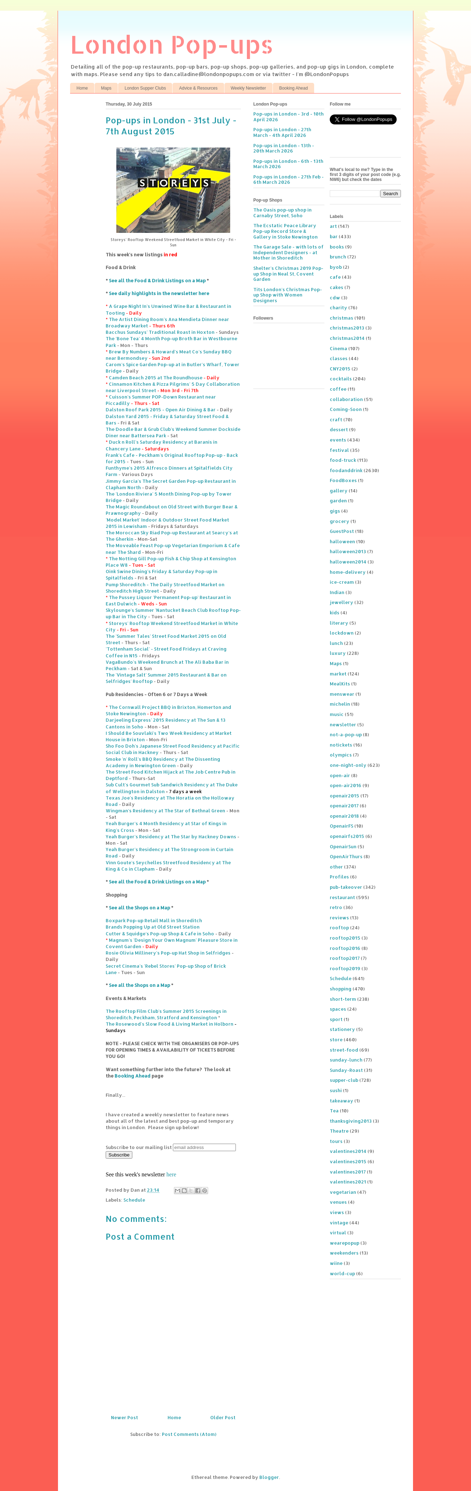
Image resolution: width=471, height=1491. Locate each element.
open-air (340, 775)
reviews (339, 917)
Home (82, 88)
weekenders (344, 1253)
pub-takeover (346, 887)
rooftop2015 (345, 938)
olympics (341, 755)
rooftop (339, 927)
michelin (340, 704)
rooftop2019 (345, 968)
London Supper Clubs (145, 88)
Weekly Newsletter (248, 88)
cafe (335, 277)
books (337, 247)
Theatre (339, 1131)
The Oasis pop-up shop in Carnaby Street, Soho (282, 212)
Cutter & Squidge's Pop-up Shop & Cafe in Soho (160, 933)
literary (339, 623)
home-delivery (348, 572)
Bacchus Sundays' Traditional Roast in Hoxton (160, 332)
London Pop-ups (172, 44)
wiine (336, 1263)
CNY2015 (340, 369)
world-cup (342, 1273)
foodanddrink (346, 470)
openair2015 (344, 795)
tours (336, 1141)
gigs (335, 511)
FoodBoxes (343, 480)
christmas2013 (347, 328)
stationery (342, 1029)
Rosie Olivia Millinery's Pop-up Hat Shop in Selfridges (168, 953)
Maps (106, 88)
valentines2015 (348, 1161)
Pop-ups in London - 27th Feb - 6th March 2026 (288, 179)
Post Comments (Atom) (189, 1434)
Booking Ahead (293, 88)
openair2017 (344, 805)
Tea (334, 1110)
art (333, 226)
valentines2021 (348, 1182)
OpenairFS (341, 826)
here (171, 1174)
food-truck (343, 460)
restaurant (342, 897)
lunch (336, 643)
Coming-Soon (346, 409)
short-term (343, 999)
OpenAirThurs (346, 856)
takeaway (341, 1100)
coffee (338, 389)
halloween (342, 541)
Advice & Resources (198, 88)
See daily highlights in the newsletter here (159, 293)
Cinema (338, 348)
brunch (338, 257)
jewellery (341, 602)
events (338, 440)
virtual (338, 1232)
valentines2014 (348, 1151)
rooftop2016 (345, 948)
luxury (338, 653)
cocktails (341, 378)
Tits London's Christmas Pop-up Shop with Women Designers (287, 295)
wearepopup (344, 1243)
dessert (339, 429)
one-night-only (348, 765)
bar (334, 236)
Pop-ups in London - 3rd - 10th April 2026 (288, 116)
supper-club (344, 1080)
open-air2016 (345, 785)
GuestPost (342, 531)
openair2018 (344, 816)
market (338, 674)
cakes (336, 287)
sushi (336, 1090)
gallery (339, 490)
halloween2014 (348, 562)
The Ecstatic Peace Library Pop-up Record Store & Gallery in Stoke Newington (285, 231)
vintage (339, 1222)
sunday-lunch (346, 1060)
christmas (341, 318)
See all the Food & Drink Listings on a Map (157, 280)
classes (339, 358)
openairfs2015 (347, 836)
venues (338, 1202)
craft (336, 419)
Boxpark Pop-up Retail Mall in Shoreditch (154, 920)
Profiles (339, 877)
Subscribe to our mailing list (139, 1147)
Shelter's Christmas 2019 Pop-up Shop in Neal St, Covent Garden (288, 273)
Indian (337, 592)
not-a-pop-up (346, 734)
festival (339, 450)
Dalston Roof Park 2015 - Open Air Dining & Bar (161, 409)
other (336, 867)
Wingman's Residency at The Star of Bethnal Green (165, 810)
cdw (335, 297)
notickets (341, 745)
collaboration (346, 399)
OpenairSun (343, 846)
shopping (340, 989)
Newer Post (124, 1417)
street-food (344, 1050)
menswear (342, 694)
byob (336, 267)
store (336, 1039)
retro (336, 907)
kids (334, 612)
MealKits (340, 683)
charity (338, 307)
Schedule (134, 1200)
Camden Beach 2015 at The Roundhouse (155, 377)
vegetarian (343, 1192)
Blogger (269, 1477)
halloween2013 (348, 551)
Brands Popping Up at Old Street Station (153, 927)
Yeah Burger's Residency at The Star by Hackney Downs (171, 836)
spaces (338, 1009)
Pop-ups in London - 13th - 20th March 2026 (283, 148)
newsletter (343, 724)
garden (338, 500)
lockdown (342, 633)
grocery (339, 521)
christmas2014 (347, 338)
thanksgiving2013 (351, 1121)
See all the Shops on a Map (139, 907)
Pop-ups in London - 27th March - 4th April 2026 (282, 132)
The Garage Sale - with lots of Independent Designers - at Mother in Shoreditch (288, 252)
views (337, 1212)
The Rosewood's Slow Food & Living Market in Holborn (169, 1024)
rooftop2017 (345, 958)
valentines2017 (348, 1172)
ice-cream (342, 582)
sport (336, 1019)
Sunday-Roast (346, 1070)
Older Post (223, 1417)
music (337, 714)
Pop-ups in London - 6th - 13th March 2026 (288, 164)
